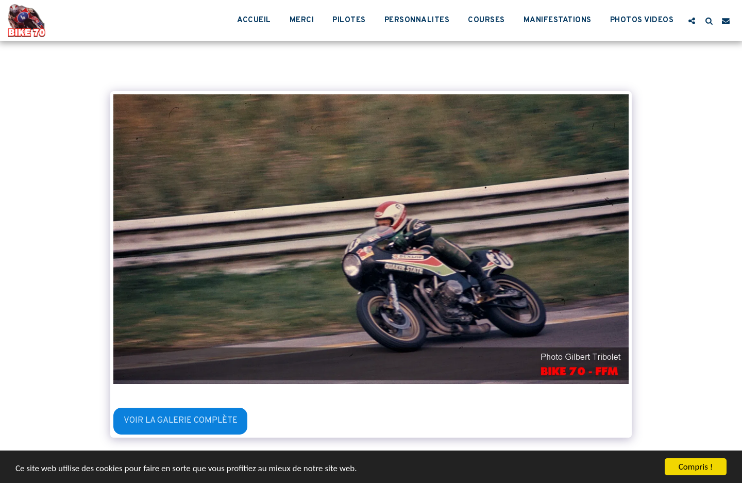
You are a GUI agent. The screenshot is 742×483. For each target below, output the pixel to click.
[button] (692, 20)
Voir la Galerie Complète (181, 420)
